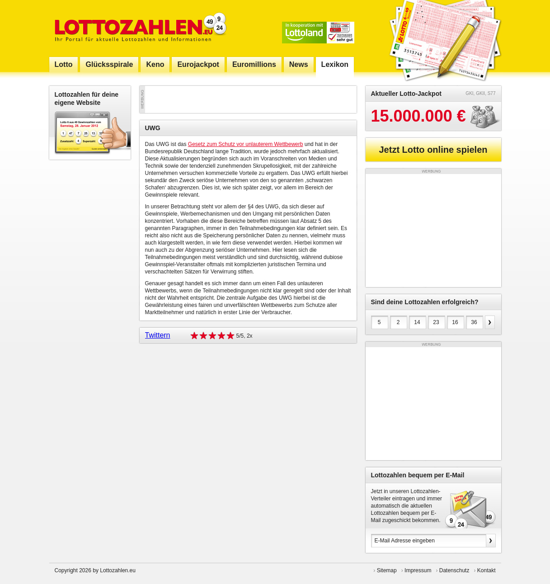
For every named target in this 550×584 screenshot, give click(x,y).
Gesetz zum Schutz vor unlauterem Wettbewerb (245, 144)
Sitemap (387, 570)
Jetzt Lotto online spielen (433, 150)
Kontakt (486, 570)
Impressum (417, 570)
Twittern (157, 335)
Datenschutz (454, 570)
